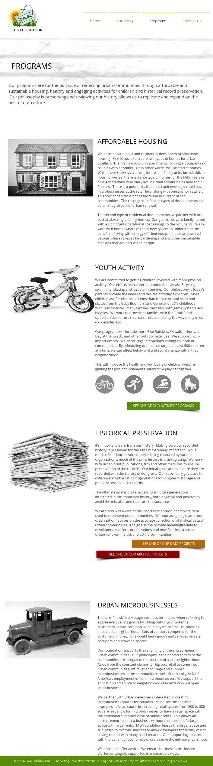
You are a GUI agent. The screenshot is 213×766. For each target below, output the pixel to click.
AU (185, 761)
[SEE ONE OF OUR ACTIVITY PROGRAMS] (163, 406)
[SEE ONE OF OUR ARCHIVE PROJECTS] (137, 554)
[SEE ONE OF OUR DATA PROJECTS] (168, 544)
